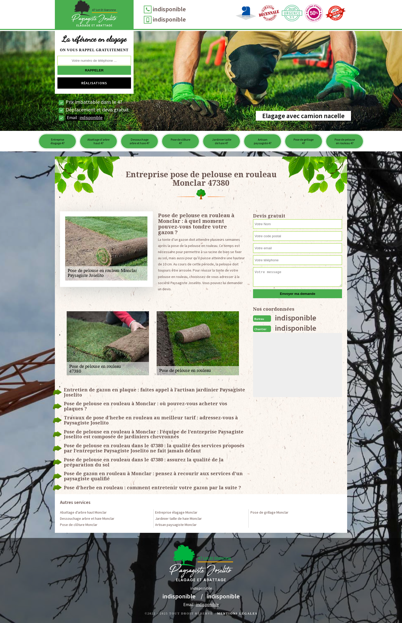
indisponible (169, 9)
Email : (85, 117)
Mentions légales (237, 613)
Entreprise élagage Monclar (176, 512)
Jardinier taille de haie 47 (221, 141)
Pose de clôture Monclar (78, 524)
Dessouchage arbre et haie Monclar (87, 518)
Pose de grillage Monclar (269, 512)
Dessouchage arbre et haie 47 (139, 141)
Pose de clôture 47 (180, 141)
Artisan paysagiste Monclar (176, 524)
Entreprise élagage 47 (58, 141)
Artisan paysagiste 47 (263, 141)
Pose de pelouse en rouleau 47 (345, 141)
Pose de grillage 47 (304, 141)
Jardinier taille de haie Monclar (178, 518)
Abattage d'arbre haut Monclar (83, 512)
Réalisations (94, 83)
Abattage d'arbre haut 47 (98, 141)
